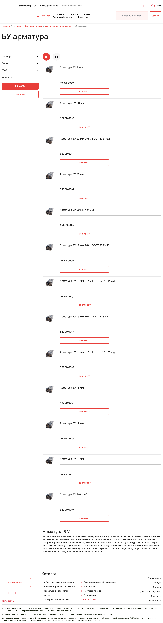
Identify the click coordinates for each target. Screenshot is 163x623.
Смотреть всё (89, 599)
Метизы (47, 595)
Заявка (155, 15)
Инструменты (90, 586)
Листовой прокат (92, 591)
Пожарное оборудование (56, 599)
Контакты (83, 17)
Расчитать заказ (16, 582)
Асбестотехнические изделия (59, 582)
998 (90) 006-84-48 (49, 6)
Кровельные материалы (56, 591)
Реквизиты (155, 600)
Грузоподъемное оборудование (100, 582)
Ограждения (90, 595)
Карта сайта (8, 601)
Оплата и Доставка (62, 17)
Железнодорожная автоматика (59, 586)
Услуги (74, 14)
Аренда (88, 14)
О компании (59, 14)
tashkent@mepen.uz (27, 6)
